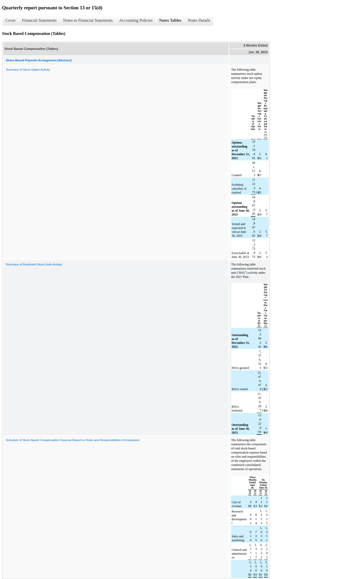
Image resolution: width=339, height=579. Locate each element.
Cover (10, 20)
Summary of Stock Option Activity (28, 69)
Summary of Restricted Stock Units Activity (34, 264)
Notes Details (199, 20)
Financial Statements (39, 20)
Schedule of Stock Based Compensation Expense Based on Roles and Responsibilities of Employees (73, 440)
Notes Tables (170, 20)
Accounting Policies (135, 20)
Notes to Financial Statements (88, 20)
